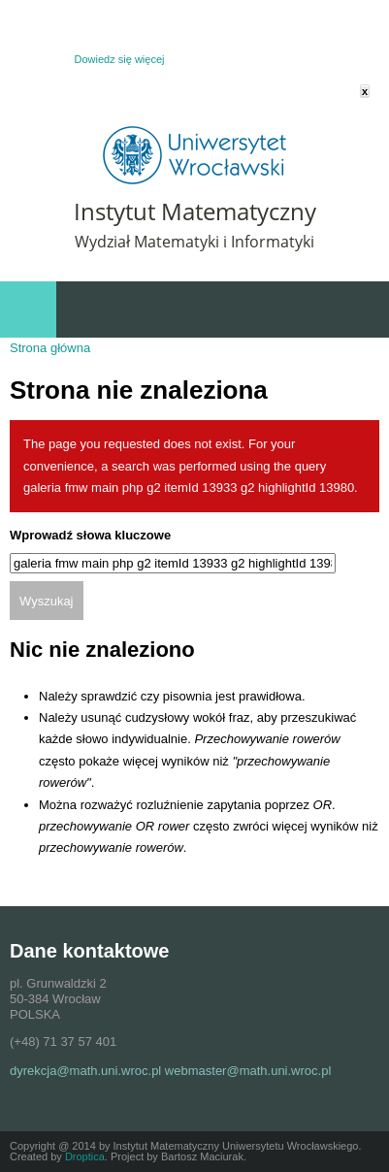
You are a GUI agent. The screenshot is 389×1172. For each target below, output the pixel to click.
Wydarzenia (351, 309)
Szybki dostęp (271, 309)
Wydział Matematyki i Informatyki (194, 241)
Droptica (85, 1156)
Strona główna (50, 348)
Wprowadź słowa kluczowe (90, 535)
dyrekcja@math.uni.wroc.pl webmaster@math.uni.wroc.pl (170, 1070)
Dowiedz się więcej (120, 59)
